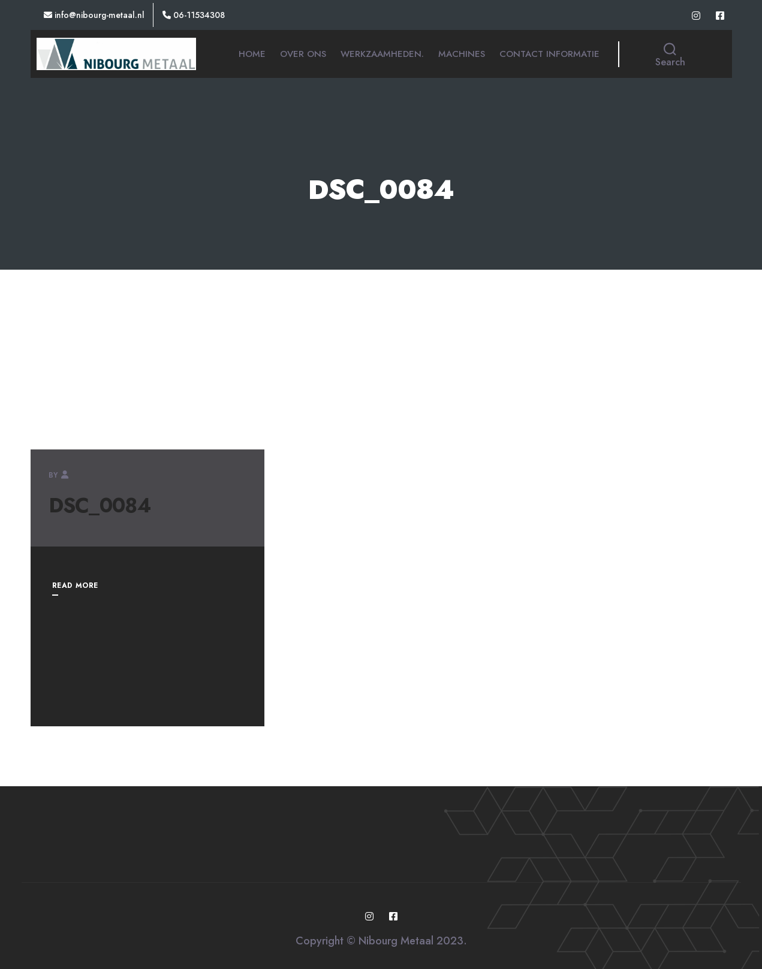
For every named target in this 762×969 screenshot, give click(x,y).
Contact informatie (549, 54)
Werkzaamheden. (382, 54)
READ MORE (75, 585)
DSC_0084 (100, 505)
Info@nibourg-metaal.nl (94, 15)
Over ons (303, 54)
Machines (461, 54)
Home (252, 54)
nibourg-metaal (108, 475)
